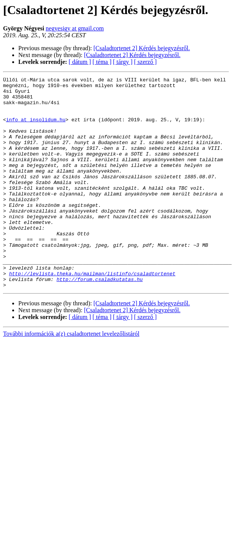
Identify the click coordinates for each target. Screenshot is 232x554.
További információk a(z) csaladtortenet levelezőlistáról (71, 376)
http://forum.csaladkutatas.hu (99, 320)
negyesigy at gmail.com (75, 28)
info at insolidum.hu (36, 128)
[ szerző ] (145, 62)
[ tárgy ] (123, 62)
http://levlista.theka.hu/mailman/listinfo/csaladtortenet (92, 313)
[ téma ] (102, 62)
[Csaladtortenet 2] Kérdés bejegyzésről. (141, 48)
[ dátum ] (80, 62)
